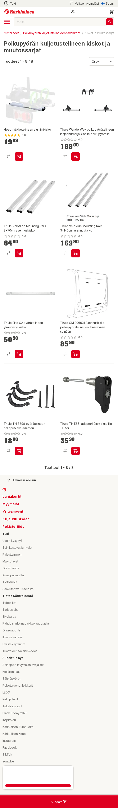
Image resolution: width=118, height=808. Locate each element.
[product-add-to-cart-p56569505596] (75, 253)
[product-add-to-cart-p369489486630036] (19, 156)
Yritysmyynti (13, 511)
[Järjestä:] (101, 61)
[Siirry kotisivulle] (19, 11)
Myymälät (11, 504)
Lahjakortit (12, 496)
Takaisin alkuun (22, 480)
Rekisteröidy (13, 526)
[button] (72, 11)
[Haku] (109, 21)
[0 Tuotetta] (111, 11)
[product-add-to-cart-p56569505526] (19, 253)
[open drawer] (7, 22)
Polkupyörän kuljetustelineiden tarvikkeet (51, 33)
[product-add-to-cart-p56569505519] (75, 156)
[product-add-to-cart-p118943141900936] (75, 451)
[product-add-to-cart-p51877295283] (19, 354)
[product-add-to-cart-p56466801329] (75, 354)
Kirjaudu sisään (16, 519)
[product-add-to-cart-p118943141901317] (19, 451)
